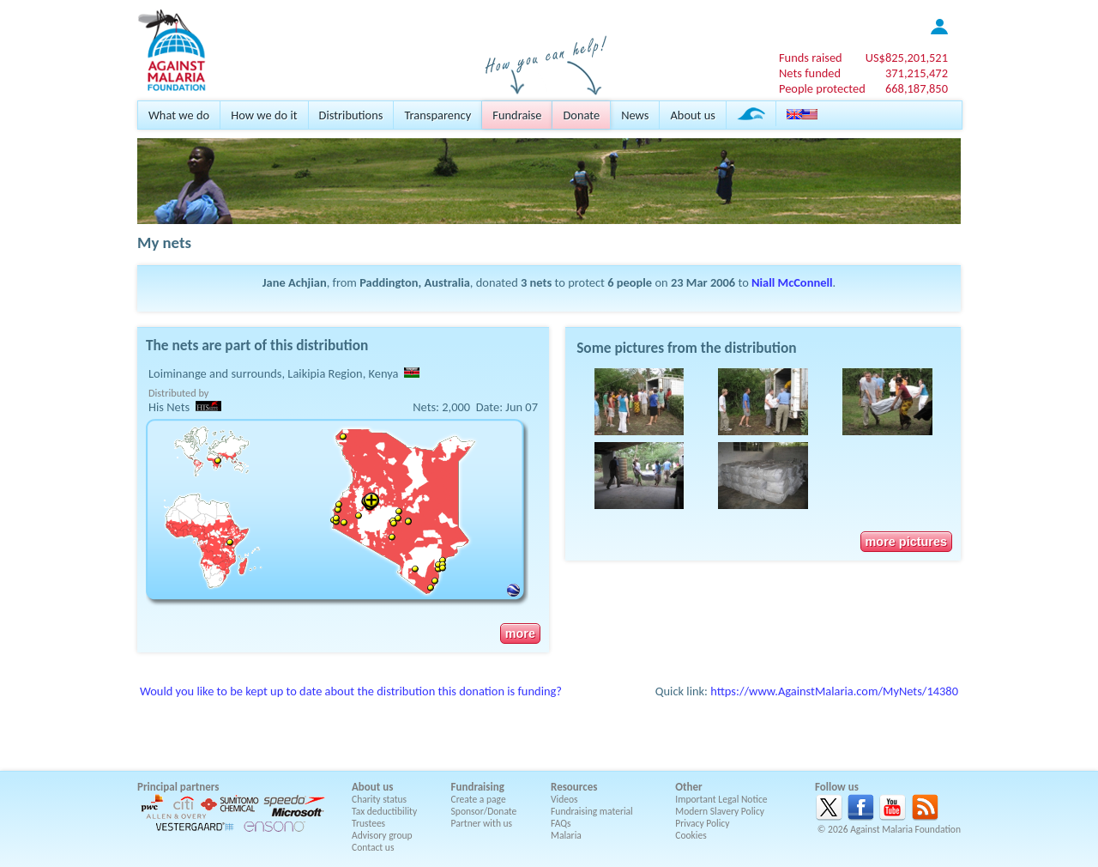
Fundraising (477, 786)
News (635, 115)
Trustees (368, 823)
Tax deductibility (384, 811)
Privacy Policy (702, 823)
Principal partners (178, 786)
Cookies (691, 835)
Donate (581, 115)
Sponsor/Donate (484, 811)
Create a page (478, 799)
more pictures (906, 542)
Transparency (437, 115)
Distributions (351, 115)
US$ (907, 57)
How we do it (264, 115)
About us (692, 115)
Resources (574, 786)
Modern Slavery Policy (719, 811)
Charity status (379, 799)
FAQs (561, 823)
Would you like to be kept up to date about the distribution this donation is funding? (351, 691)
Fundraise (516, 115)
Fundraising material (592, 811)
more (520, 633)
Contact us (373, 847)
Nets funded (810, 73)
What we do (178, 115)
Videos (564, 799)
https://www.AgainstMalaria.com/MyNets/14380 (834, 691)
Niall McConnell (791, 282)
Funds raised (810, 57)
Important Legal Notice (721, 799)
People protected (822, 88)
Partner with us (482, 823)
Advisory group (382, 835)
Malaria (566, 835)
